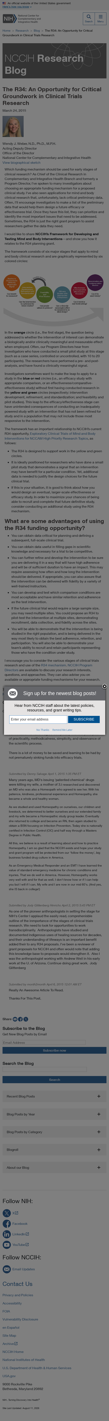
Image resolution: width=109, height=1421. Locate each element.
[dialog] (54, 710)
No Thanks (42, 730)
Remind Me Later (62, 730)
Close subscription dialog (104, 687)
